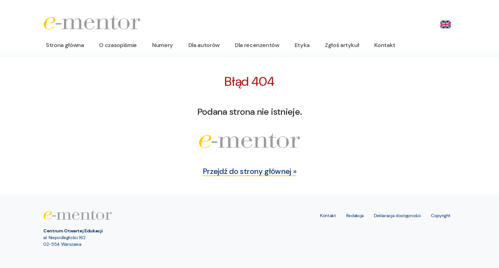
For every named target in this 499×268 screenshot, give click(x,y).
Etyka (302, 45)
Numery (162, 45)
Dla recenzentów (257, 45)
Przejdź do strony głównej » (250, 171)
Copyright (441, 215)
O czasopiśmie (118, 45)
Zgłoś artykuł (342, 45)
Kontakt (384, 45)
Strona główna (65, 45)
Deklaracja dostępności (397, 215)
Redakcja (355, 215)
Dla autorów (204, 45)
